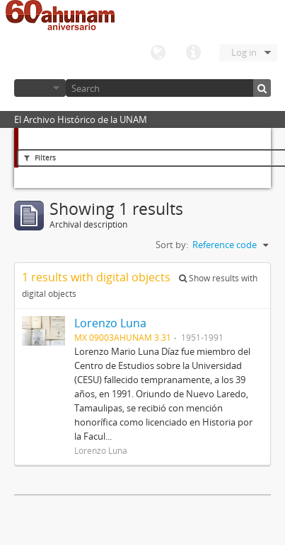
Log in (244, 52)
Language (157, 53)
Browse (40, 88)
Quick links (193, 53)
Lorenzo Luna (110, 323)
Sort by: (172, 244)
